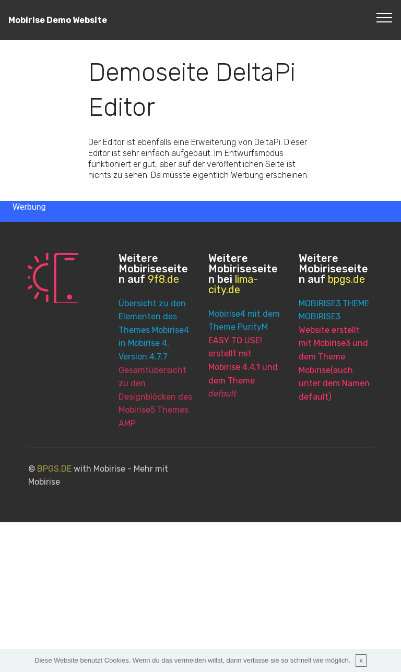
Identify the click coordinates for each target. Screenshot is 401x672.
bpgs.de (346, 279)
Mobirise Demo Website (57, 20)
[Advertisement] (200, 595)
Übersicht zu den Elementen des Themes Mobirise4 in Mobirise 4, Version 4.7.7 (154, 330)
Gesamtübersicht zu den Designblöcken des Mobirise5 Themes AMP (155, 397)
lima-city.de (233, 284)
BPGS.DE (54, 473)
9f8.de (163, 279)
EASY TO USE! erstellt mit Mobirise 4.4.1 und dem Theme (243, 367)
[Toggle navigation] (384, 17)
